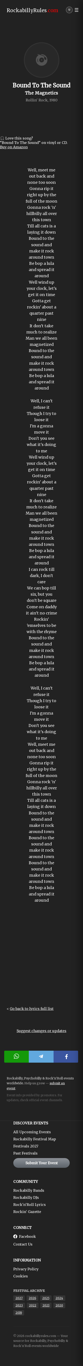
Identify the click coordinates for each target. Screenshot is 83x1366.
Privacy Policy (26, 1269)
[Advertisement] (41, 958)
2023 (19, 1305)
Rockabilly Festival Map (34, 1139)
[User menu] (69, 11)
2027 (19, 1298)
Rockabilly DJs (26, 1197)
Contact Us (23, 1244)
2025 (45, 1298)
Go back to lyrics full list (32, 1008)
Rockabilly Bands (28, 1190)
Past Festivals (25, 1153)
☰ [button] (76, 10)
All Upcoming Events (32, 1132)
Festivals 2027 (25, 1146)
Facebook (24, 1236)
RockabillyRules (32, 10)
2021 (45, 1305)
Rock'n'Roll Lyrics (29, 1204)
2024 (59, 1298)
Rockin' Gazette (27, 1211)
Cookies (20, 1276)
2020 (59, 1305)
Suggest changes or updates (41, 1031)
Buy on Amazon (14, 147)
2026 (32, 1298)
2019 (18, 1313)
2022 (32, 1305)
